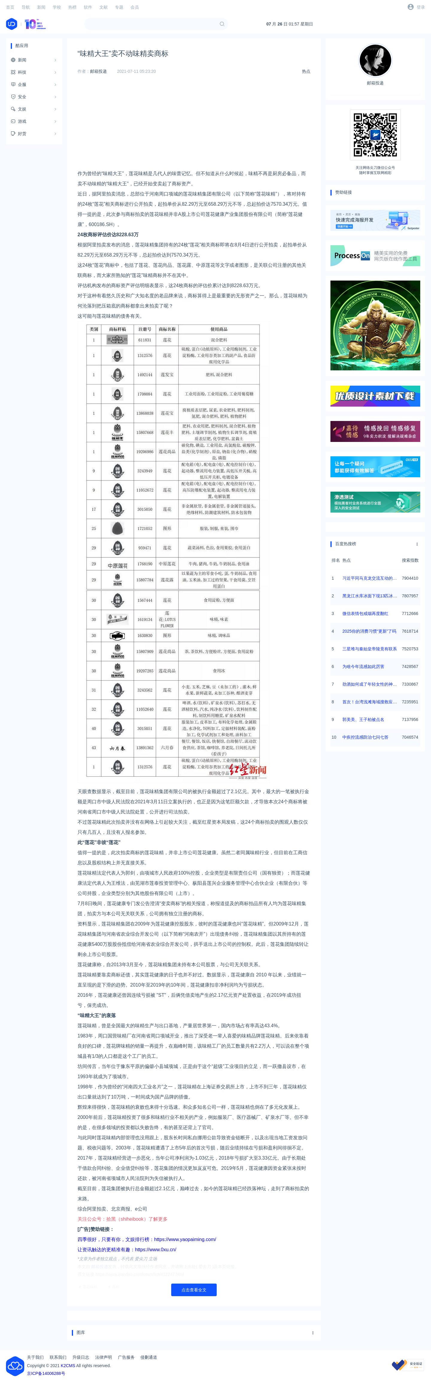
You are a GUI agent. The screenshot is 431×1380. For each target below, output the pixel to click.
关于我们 (35, 1357)
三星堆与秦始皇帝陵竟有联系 (369, 648)
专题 (119, 7)
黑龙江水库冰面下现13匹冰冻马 (372, 595)
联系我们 (58, 1357)
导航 (26, 7)
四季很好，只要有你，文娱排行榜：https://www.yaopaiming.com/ (147, 1239)
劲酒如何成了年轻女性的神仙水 (371, 684)
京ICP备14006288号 (46, 1373)
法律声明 (103, 1357)
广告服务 (126, 1357)
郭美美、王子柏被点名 (363, 719)
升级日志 (80, 1357)
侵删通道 (148, 1357)
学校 (57, 7)
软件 (88, 7)
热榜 (72, 7)
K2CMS (68, 1365)
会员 (134, 7)
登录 (421, 7)
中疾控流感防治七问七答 (365, 737)
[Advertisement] (194, 127)
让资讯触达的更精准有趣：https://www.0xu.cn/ (127, 1249)
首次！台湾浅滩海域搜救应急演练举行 (378, 701)
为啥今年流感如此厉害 (363, 666)
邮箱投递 (98, 71)
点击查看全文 (194, 1289)
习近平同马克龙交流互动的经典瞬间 (375, 578)
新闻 (41, 7)
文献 (103, 7)
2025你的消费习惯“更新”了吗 (369, 631)
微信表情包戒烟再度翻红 (365, 613)
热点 (306, 71)
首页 (10, 7)
